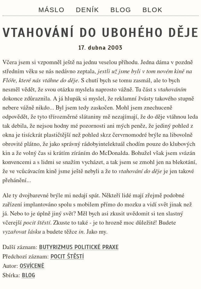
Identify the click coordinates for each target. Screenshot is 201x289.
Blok (152, 10)
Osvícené (32, 265)
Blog (120, 10)
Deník (87, 10)
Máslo (51, 10)
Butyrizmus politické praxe (78, 247)
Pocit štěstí (67, 256)
